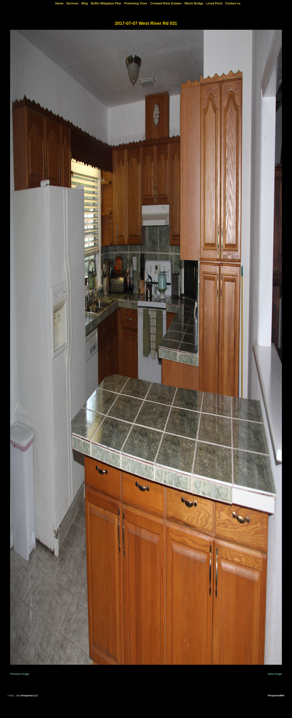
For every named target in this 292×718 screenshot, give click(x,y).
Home (59, 3)
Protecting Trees (135, 3)
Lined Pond (214, 3)
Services (72, 3)
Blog (84, 3)
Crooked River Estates (166, 3)
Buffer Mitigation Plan (106, 3)
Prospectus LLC (29, 695)
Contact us (233, 3)
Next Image (275, 673)
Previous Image (19, 673)
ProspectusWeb (276, 695)
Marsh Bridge (194, 3)
